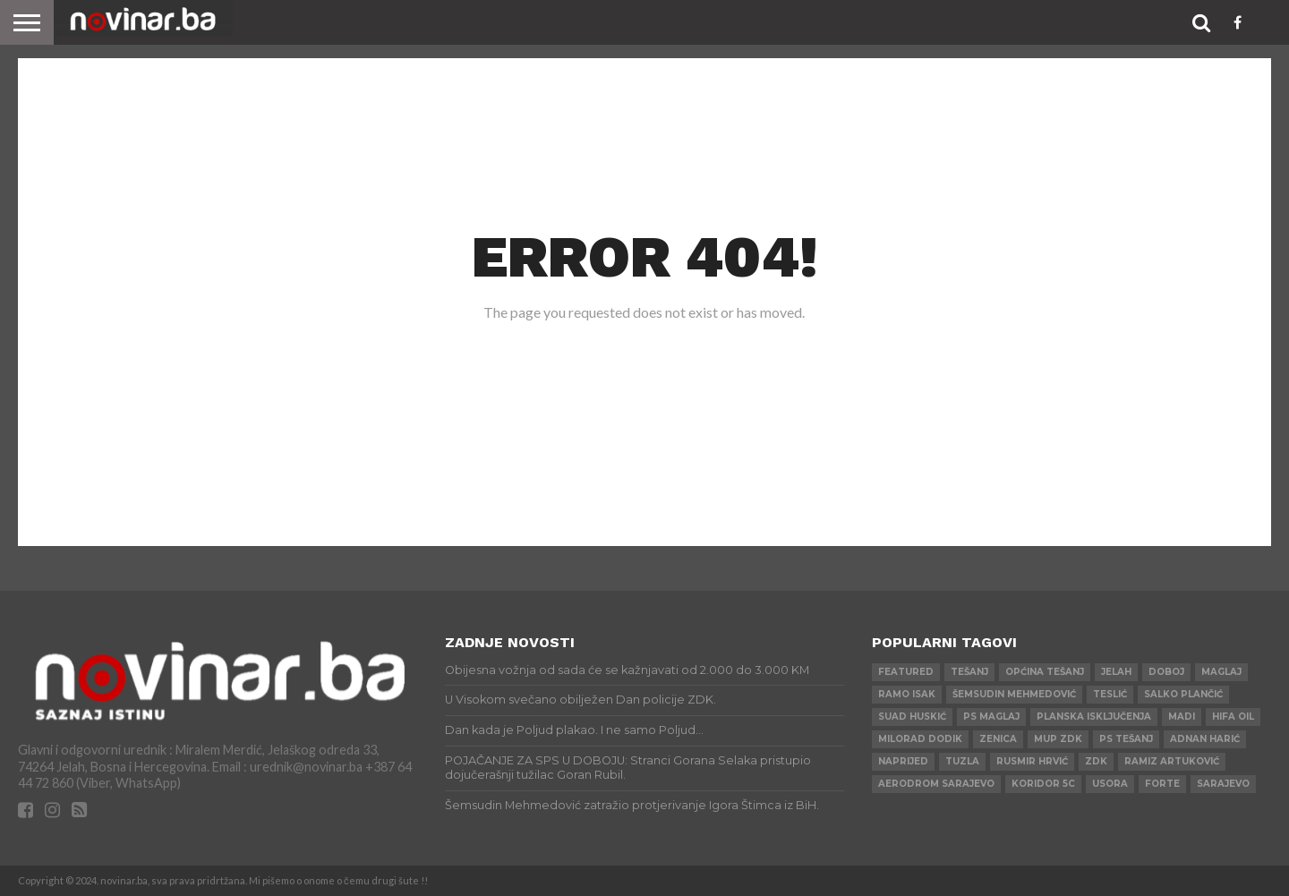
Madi (1181, 716)
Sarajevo (1223, 783)
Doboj (1166, 672)
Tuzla (962, 761)
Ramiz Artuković (1171, 761)
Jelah (1116, 672)
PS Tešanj (1126, 739)
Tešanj (969, 672)
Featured (906, 672)
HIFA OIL (1233, 716)
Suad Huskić (912, 716)
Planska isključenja (1094, 716)
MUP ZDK (1058, 739)
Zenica (998, 739)
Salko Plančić (1183, 694)
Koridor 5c (1043, 783)
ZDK (1096, 761)
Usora (1110, 783)
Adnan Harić (1205, 739)
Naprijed (903, 761)
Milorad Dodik (920, 739)
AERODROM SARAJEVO (936, 783)
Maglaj (1221, 672)
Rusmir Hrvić (1032, 761)
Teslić (1110, 694)
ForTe (1162, 783)
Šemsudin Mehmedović (1014, 694)
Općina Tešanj (1044, 672)
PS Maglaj (991, 716)
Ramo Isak (906, 694)
